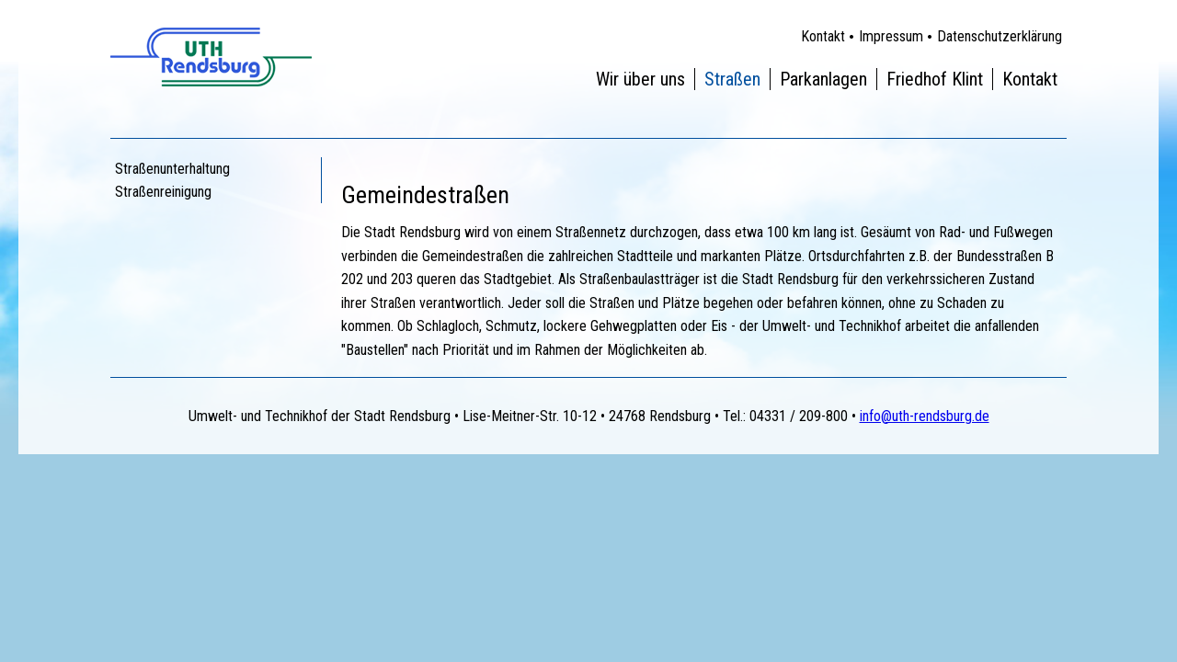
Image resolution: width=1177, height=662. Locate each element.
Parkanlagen (823, 79)
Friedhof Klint (934, 79)
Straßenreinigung (163, 191)
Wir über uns (640, 79)
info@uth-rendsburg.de (924, 416)
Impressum (891, 36)
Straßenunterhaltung (172, 168)
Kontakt (823, 36)
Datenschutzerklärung (999, 36)
